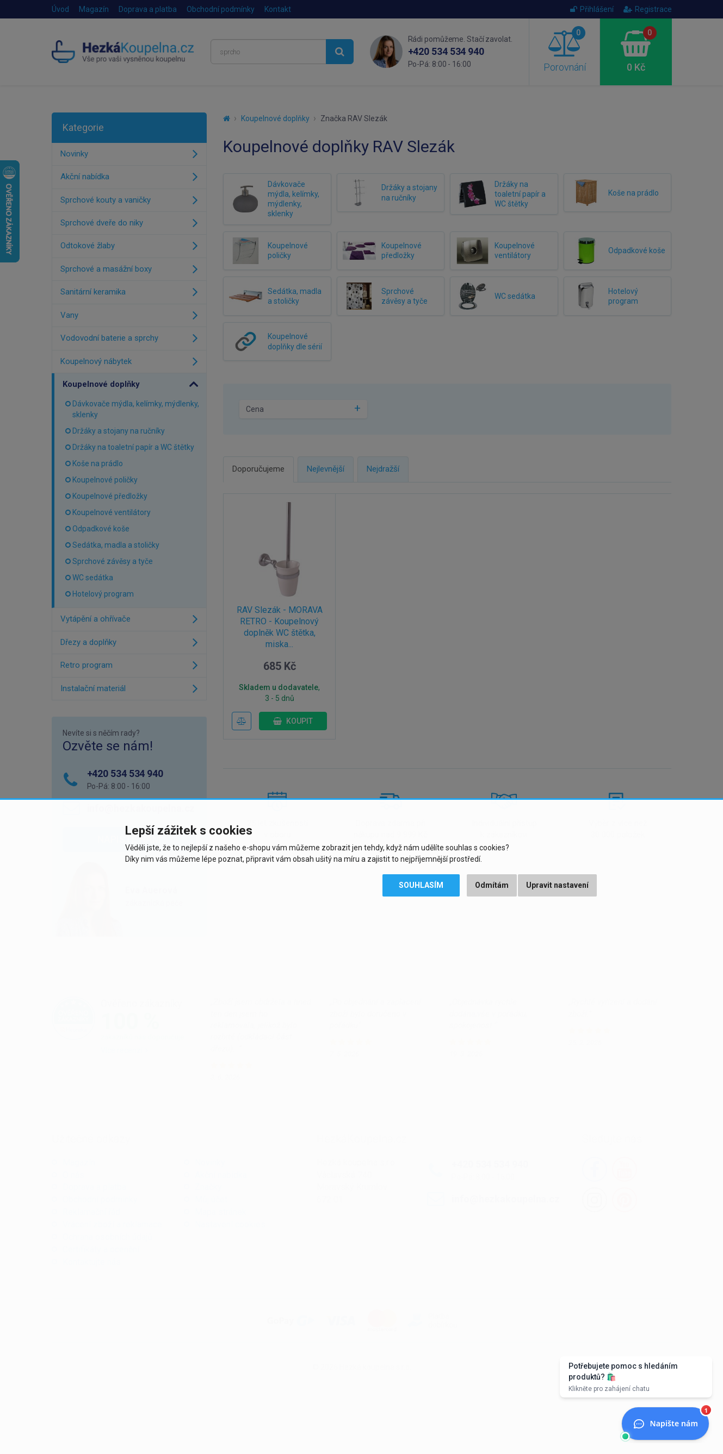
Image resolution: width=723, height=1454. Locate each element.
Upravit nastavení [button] (557, 885)
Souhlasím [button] (421, 885)
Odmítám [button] (492, 885)
